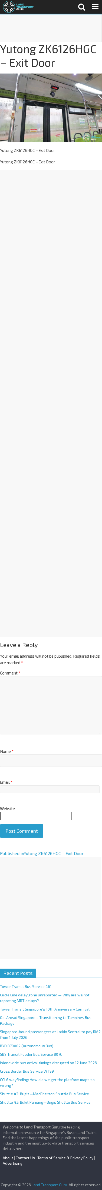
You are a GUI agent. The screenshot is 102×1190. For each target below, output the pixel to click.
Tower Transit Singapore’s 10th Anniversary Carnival (45, 1009)
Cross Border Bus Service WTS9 (27, 1071)
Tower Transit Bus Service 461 (26, 986)
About (8, 1157)
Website (7, 808)
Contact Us (25, 1157)
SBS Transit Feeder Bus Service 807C (31, 1054)
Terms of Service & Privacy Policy (65, 1157)
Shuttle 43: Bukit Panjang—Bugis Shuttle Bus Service (45, 1102)
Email (6, 782)
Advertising (12, 1163)
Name (7, 751)
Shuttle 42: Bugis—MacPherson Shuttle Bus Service (44, 1093)
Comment (10, 672)
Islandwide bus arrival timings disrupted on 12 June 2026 (48, 1062)
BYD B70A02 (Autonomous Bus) (26, 1045)
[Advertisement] (50, 28)
